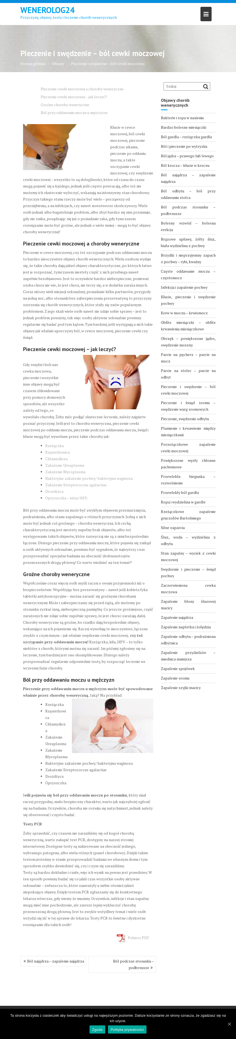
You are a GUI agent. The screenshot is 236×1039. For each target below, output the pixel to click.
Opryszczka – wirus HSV (66, 497)
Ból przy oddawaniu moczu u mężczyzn (74, 112)
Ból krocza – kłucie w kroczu (185, 165)
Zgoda (97, 1030)
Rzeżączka (54, 445)
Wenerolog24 (47, 10)
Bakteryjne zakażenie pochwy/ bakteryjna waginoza (89, 478)
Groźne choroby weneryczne (65, 104)
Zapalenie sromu (175, 678)
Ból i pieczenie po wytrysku (184, 146)
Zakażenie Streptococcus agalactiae (76, 484)
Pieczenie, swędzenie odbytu (185, 418)
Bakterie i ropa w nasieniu (182, 117)
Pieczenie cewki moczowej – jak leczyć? (74, 96)
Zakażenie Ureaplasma (64, 465)
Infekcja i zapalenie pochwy (184, 287)
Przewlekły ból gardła (180, 492)
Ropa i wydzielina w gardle (183, 502)
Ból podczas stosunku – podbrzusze (133, 964)
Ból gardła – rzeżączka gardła (186, 136)
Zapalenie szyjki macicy (181, 687)
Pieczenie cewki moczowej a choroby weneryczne (82, 88)
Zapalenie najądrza (177, 617)
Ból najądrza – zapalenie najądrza (55, 961)
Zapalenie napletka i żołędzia (186, 626)
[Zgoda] (229, 1024)
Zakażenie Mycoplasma (65, 471)
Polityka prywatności (127, 1030)
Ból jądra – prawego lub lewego (187, 155)
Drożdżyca (54, 491)
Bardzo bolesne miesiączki (183, 127)
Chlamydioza (56, 458)
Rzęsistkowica (57, 452)
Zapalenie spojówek (178, 668)
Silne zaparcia (173, 527)
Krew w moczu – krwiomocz (184, 312)
